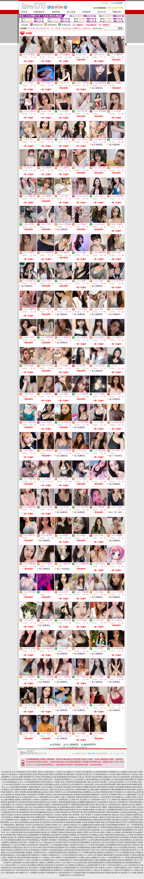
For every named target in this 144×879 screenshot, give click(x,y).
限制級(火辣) (38, 25)
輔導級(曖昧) (52, 25)
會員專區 (56, 12)
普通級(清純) (66, 25)
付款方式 (101, 12)
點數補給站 (39, 12)
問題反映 (116, 12)
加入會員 (71, 12)
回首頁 (24, 12)
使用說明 (86, 12)
